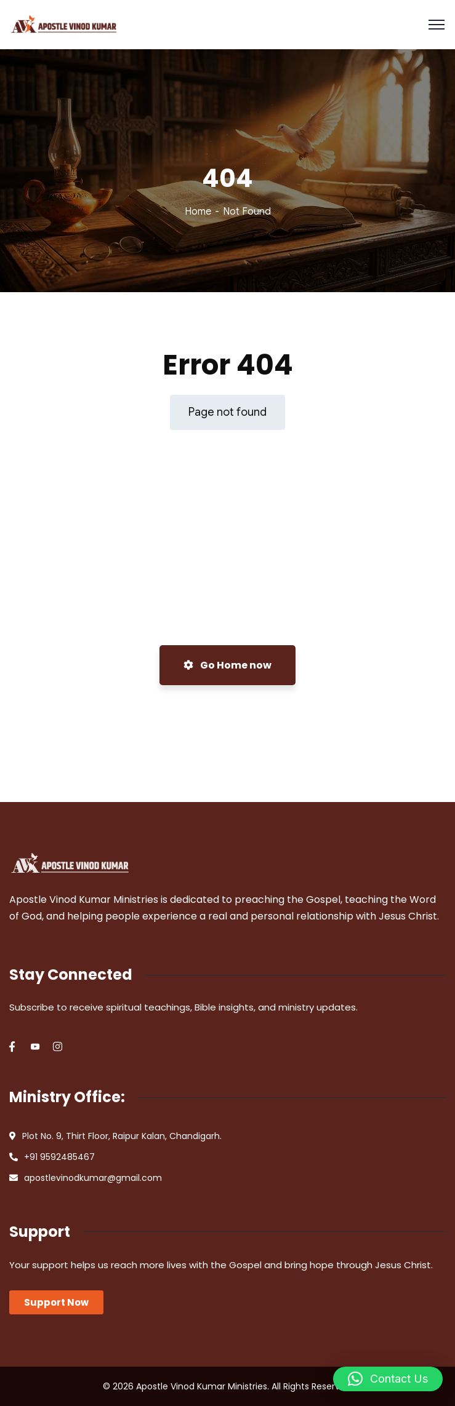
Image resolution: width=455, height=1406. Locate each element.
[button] (388, 1379)
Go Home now (227, 665)
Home (198, 211)
